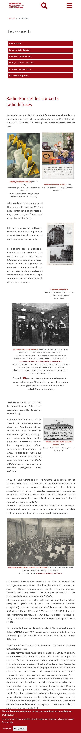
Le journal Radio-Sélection (19, 50)
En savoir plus (7, 723)
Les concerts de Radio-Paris (20, 56)
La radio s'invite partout (18, 76)
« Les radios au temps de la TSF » (49, 574)
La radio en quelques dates (20, 69)
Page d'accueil (15, 44)
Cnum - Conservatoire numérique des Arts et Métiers (40, 361)
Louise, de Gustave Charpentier (21, 63)
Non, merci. (20, 729)
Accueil (12, 19)
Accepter (7, 729)
